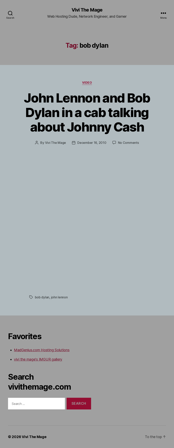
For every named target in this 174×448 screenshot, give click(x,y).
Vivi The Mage (87, 10)
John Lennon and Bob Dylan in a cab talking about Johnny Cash (87, 112)
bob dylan (42, 297)
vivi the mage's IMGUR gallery (38, 359)
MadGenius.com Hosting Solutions (42, 350)
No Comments (128, 143)
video (87, 82)
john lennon (59, 297)
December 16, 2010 (91, 143)
